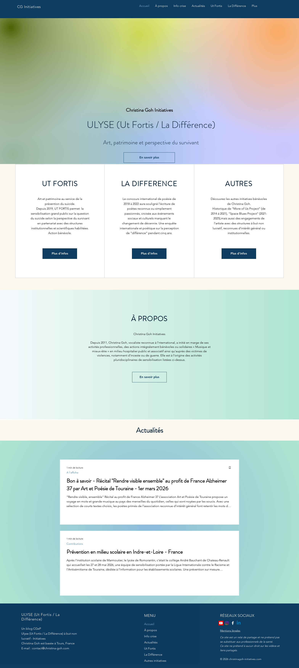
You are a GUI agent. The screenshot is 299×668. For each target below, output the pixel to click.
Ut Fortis (150, 648)
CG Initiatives (29, 6)
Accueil (149, 624)
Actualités (151, 642)
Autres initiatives (155, 660)
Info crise (150, 636)
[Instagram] (226, 623)
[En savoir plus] (149, 157)
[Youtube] (221, 623)
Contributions (75, 543)
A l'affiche (72, 472)
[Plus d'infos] (60, 253)
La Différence (153, 654)
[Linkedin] (238, 623)
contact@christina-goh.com (50, 648)
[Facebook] (232, 623)
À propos (150, 630)
